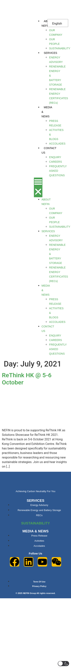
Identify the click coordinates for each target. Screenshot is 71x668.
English (57, 23)
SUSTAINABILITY (35, 523)
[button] (38, 187)
